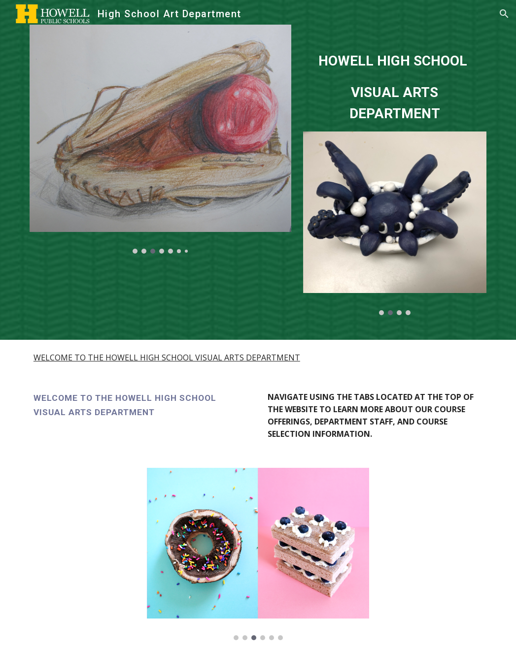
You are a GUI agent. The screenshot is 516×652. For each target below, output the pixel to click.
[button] (504, 14)
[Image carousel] (160, 139)
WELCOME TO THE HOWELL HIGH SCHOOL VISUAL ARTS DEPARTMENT (167, 357)
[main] (395, 78)
